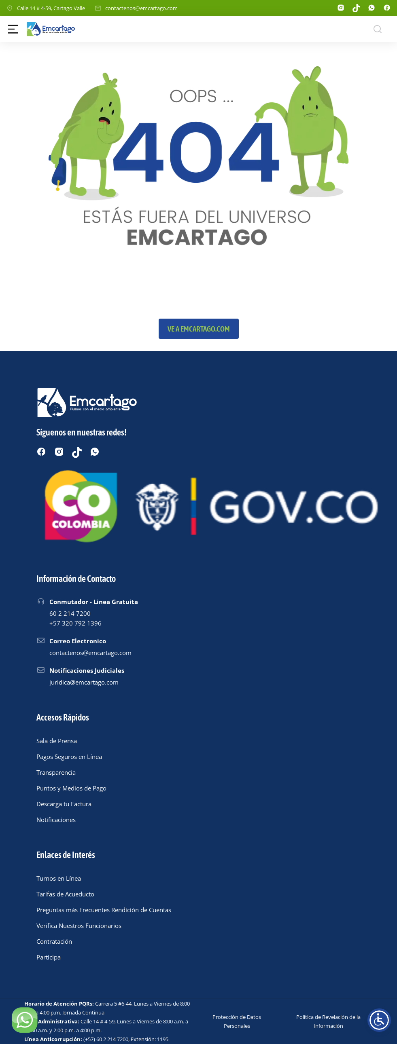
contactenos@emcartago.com (141, 8)
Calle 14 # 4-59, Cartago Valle (51, 8)
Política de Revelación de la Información (328, 1021)
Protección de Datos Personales (236, 1021)
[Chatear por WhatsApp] (24, 1020)
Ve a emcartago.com (199, 328)
